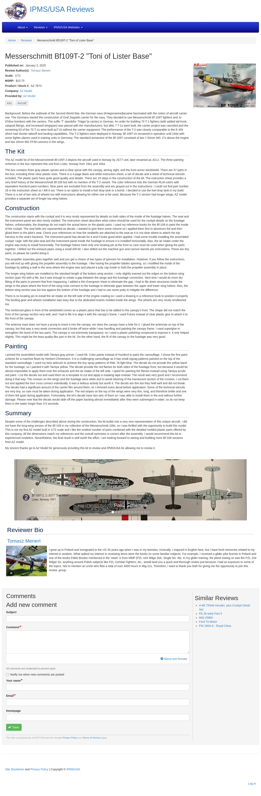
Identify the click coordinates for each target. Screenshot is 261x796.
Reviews (26, 40)
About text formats (173, 658)
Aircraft (21, 103)
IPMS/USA (73, 769)
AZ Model (26, 91)
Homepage (13, 710)
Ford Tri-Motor (208, 621)
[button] (130, 489)
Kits (9, 103)
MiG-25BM (206, 617)
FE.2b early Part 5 (210, 613)
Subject (11, 612)
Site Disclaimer (14, 769)
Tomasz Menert (40, 70)
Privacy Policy (70, 737)
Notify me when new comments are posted (35, 674)
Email (10, 695)
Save (13, 727)
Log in (252, 783)
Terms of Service (92, 737)
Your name (13, 680)
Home (12, 40)
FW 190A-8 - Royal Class (215, 625)
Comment (12, 627)
